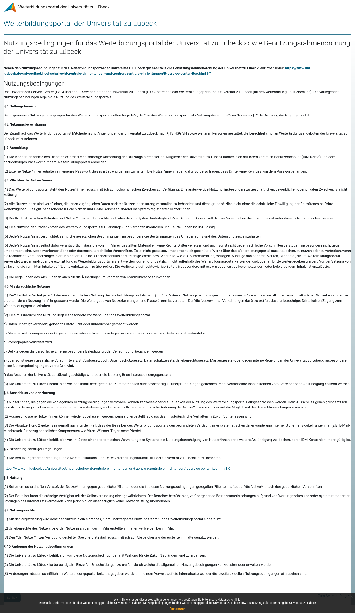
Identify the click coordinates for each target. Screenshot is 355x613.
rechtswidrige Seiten (160, 266)
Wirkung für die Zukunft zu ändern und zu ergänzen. (165, 555)
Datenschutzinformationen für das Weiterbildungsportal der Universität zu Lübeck (90, 603)
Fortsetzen (178, 609)
